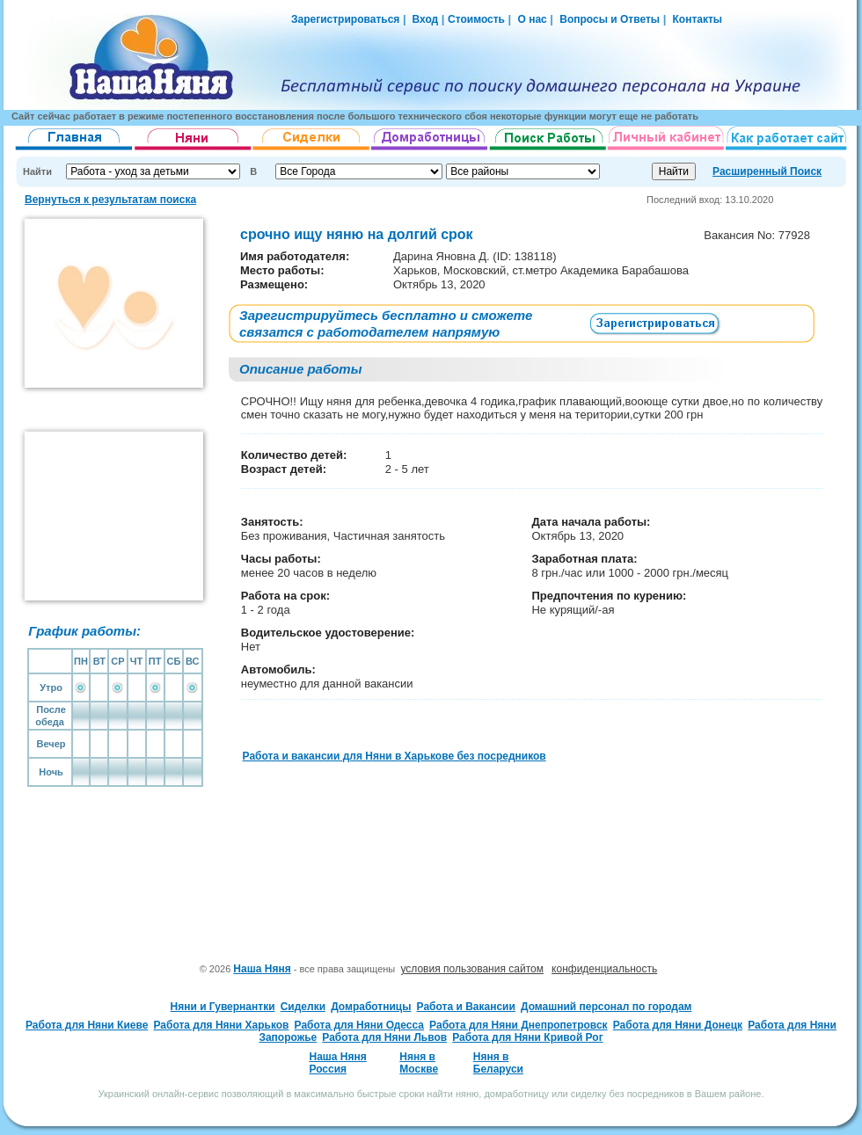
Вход (423, 19)
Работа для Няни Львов (384, 1037)
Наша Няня (261, 969)
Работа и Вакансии (466, 1006)
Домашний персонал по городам (606, 1006)
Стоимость (476, 19)
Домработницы (371, 1006)
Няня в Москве (418, 1063)
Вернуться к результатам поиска (110, 199)
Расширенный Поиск (767, 171)
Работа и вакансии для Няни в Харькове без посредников (394, 756)
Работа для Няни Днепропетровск (518, 1025)
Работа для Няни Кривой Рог (527, 1037)
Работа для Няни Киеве (87, 1025)
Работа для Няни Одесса (359, 1025)
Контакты (698, 19)
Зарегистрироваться (345, 19)
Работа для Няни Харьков (221, 1025)
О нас (531, 19)
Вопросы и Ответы (609, 19)
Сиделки (303, 1006)
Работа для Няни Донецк (677, 1025)
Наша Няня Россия (337, 1063)
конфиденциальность (604, 969)
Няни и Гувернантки (223, 1006)
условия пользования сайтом (472, 969)
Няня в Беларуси (498, 1063)
